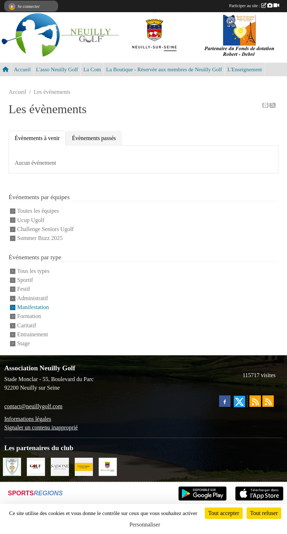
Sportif (25, 280)
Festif (23, 289)
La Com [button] (92, 69)
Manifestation (33, 307)
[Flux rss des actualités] (255, 401)
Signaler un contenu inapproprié (41, 427)
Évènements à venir (37, 138)
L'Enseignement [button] (244, 69)
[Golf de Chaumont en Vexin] (12, 466)
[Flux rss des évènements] (268, 401)
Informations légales (27, 419)
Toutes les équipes (38, 211)
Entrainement (32, 334)
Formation (29, 316)
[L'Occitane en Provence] (84, 466)
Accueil (22, 69)
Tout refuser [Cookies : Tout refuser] (264, 513)
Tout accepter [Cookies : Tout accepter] (223, 513)
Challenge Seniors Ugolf (45, 229)
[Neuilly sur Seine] (108, 466)
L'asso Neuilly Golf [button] (57, 69)
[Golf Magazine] (36, 466)
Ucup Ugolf (30, 220)
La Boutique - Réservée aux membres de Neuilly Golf (164, 69)
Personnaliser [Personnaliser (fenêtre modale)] (144, 524)
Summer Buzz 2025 (40, 238)
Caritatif (26, 325)
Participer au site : (254, 5)
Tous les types (33, 271)
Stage (23, 344)
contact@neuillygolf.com (33, 406)
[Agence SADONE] (60, 466)
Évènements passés (94, 138)
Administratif (32, 298)
